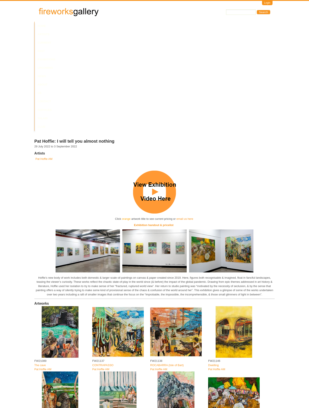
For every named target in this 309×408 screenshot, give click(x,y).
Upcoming (122, 26)
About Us (154, 26)
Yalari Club (211, 26)
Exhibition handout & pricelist (154, 124)
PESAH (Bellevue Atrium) (108, 395)
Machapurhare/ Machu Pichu (168, 329)
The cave (40, 264)
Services (190, 26)
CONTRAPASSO (103, 264)
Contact (172, 26)
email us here (184, 118)
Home (42, 26)
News (138, 26)
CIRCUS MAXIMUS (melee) (225, 329)
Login (267, 2)
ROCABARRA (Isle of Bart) (167, 264)
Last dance (99, 329)
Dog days (40, 329)
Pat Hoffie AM (43, 58)
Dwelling (213, 264)
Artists (56, 26)
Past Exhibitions (97, 26)
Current (73, 26)
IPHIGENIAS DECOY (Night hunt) (55, 395)
